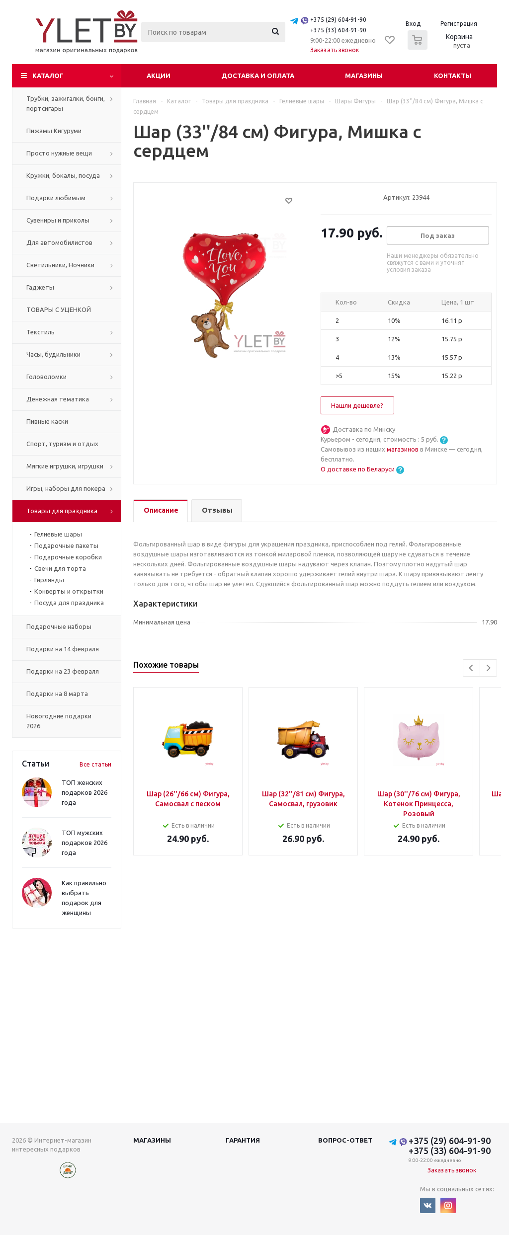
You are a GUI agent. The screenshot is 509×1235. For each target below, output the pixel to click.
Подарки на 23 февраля (62, 671)
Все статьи (95, 764)
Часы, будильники (53, 354)
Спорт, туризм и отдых (62, 443)
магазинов (403, 449)
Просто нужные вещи (59, 153)
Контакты (452, 75)
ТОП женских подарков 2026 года (84, 792)
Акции (158, 75)
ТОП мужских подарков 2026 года (84, 842)
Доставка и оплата (257, 75)
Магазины (364, 75)
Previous (471, 668)
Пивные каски (47, 421)
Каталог (48, 75)
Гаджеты (40, 287)
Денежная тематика (57, 398)
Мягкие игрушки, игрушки (64, 466)
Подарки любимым (55, 197)
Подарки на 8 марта (57, 693)
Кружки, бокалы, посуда (63, 175)
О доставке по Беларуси (358, 468)
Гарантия (243, 1140)
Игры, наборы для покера (65, 488)
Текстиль (40, 331)
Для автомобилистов (59, 242)
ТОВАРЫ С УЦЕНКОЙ (58, 309)
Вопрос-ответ (345, 1140)
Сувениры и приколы (57, 220)
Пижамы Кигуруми (54, 130)
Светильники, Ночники (60, 264)
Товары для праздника (61, 510)
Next (488, 668)
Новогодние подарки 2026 (58, 720)
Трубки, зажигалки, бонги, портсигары (65, 103)
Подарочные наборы (58, 626)
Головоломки (46, 376)
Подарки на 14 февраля (62, 648)
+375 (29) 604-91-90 (338, 19)
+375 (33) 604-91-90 (338, 30)
